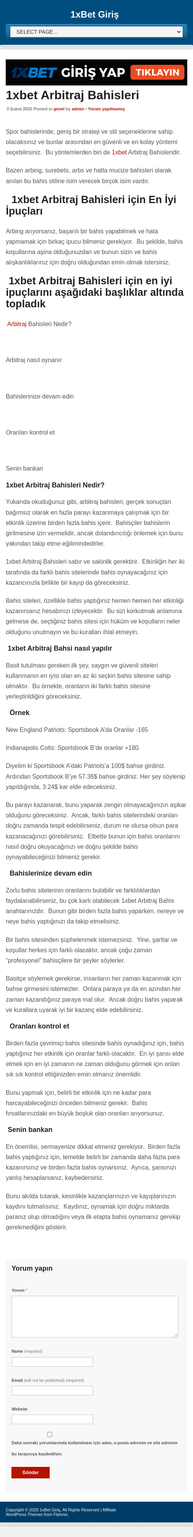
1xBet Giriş (94, 14)
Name (26, 1351)
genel (59, 109)
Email (47, 1380)
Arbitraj (16, 324)
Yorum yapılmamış (106, 109)
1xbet (119, 152)
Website (19, 1409)
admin (78, 109)
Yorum (19, 1290)
